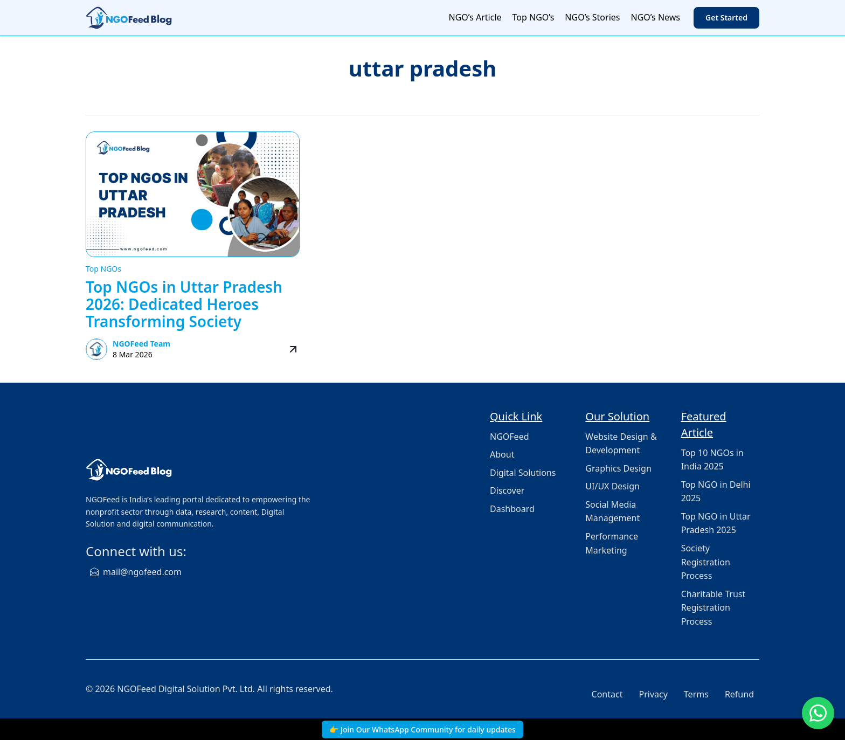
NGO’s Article (475, 17)
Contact (607, 694)
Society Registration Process (705, 562)
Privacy (653, 694)
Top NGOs (103, 269)
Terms (696, 694)
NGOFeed (509, 436)
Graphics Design (618, 468)
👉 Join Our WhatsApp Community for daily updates (422, 729)
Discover (507, 490)
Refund (739, 694)
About (502, 454)
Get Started (726, 17)
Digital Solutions (523, 473)
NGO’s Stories (592, 17)
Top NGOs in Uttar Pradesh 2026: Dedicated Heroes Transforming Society (184, 303)
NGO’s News (655, 17)
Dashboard (512, 509)
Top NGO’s (533, 17)
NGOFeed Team (141, 343)
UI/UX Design (612, 486)
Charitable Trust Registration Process (713, 607)
